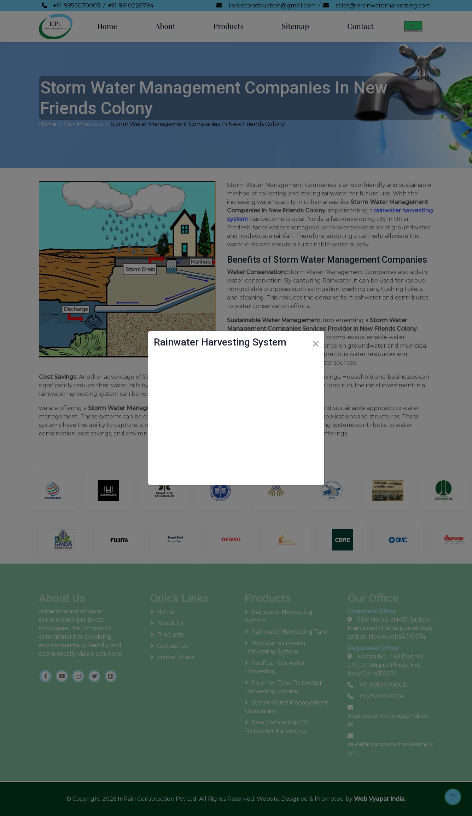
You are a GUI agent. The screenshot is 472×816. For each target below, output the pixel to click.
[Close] (315, 343)
